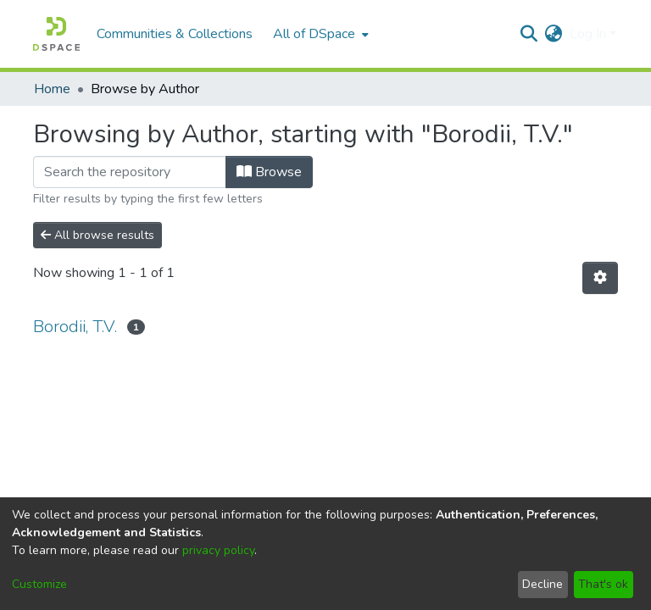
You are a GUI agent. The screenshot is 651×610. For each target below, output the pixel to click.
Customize (39, 584)
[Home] (56, 34)
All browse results (97, 235)
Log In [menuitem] (588, 34)
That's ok (603, 584)
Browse (269, 172)
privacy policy (218, 550)
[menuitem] (319, 34)
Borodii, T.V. (75, 326)
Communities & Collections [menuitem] (175, 34)
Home (52, 89)
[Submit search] (529, 34)
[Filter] (129, 172)
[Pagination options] (600, 278)
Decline (542, 584)
